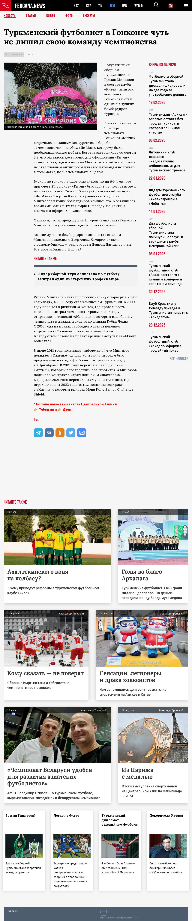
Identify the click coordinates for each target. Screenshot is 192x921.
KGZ (88, 5)
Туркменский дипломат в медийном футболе (114, 822)
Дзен (67, 409)
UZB (125, 5)
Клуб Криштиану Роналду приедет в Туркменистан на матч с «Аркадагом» (168, 310)
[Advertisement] (96, 472)
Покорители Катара (167, 815)
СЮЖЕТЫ (89, 16)
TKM (113, 5)
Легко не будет (67, 815)
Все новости (179, 359)
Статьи (31, 16)
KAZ (76, 5)
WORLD (140, 5)
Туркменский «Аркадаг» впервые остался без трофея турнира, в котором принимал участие (168, 123)
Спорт (30, 54)
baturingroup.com (124, 917)
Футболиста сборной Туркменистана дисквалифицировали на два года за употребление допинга (167, 85)
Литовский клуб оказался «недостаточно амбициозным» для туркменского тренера (167, 161)
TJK (101, 5)
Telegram (46, 409)
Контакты (13, 910)
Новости (10, 16)
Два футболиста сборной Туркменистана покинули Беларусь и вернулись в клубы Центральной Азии (166, 234)
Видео (50, 16)
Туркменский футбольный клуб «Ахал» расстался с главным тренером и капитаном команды (165, 274)
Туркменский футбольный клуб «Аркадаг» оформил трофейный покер (165, 344)
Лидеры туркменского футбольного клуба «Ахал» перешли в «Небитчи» (167, 197)
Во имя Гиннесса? (22, 815)
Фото (69, 16)
